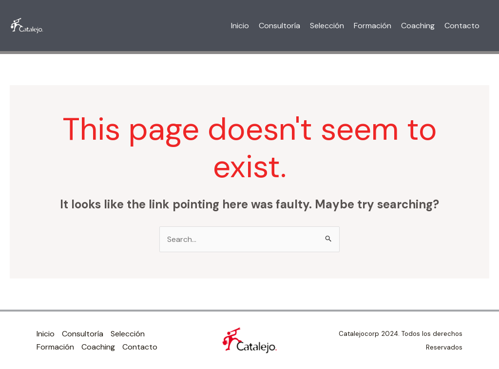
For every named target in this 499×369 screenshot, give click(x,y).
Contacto (462, 25)
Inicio (240, 25)
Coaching (418, 25)
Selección (327, 25)
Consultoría (279, 25)
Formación (372, 25)
